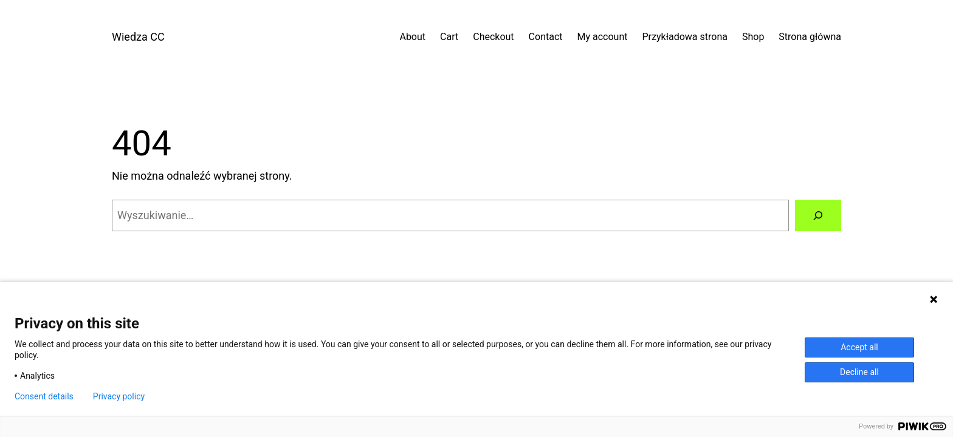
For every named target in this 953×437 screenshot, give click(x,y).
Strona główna (810, 36)
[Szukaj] (818, 215)
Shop (753, 36)
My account (602, 36)
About (412, 36)
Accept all (859, 347)
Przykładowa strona (685, 36)
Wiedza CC (138, 36)
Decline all (859, 372)
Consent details (44, 396)
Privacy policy (119, 396)
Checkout (493, 36)
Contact (546, 36)
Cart (449, 36)
